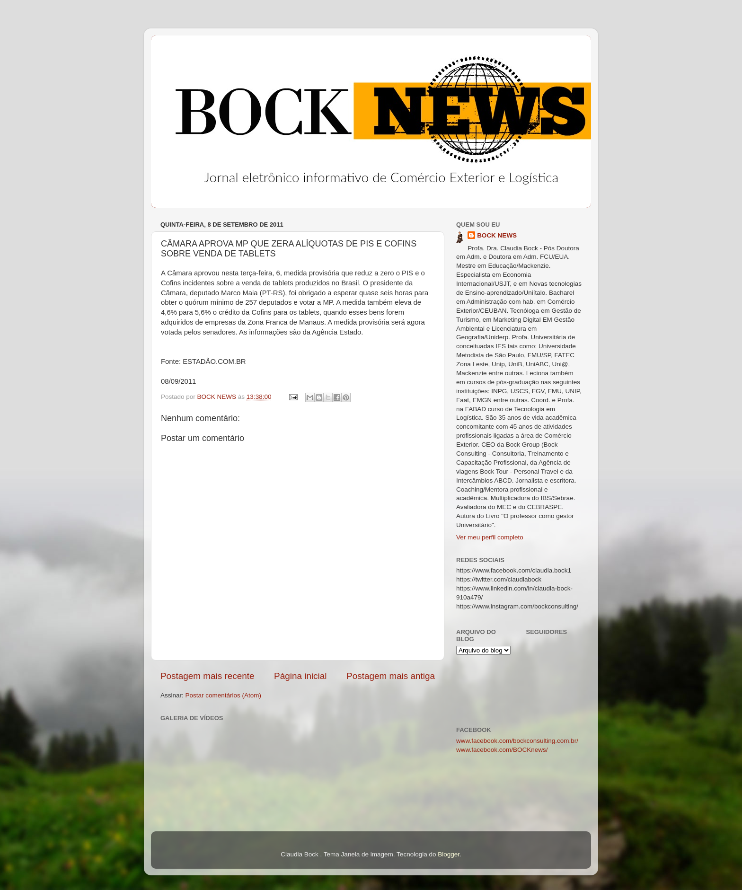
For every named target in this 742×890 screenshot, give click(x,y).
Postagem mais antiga (390, 676)
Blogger (448, 854)
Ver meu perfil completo (489, 537)
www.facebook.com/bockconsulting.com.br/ (517, 740)
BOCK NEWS (497, 235)
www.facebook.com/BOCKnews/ (502, 749)
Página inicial (300, 676)
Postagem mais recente (207, 676)
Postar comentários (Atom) (224, 695)
